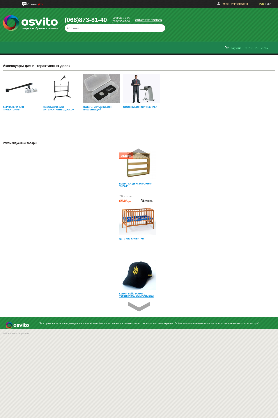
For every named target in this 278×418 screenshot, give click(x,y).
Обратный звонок (148, 20)
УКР (269, 4)
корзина (235, 48)
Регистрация (239, 4)
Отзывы (32, 4)
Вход (225, 4)
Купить (149, 200)
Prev (138, 153)
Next (139, 307)
